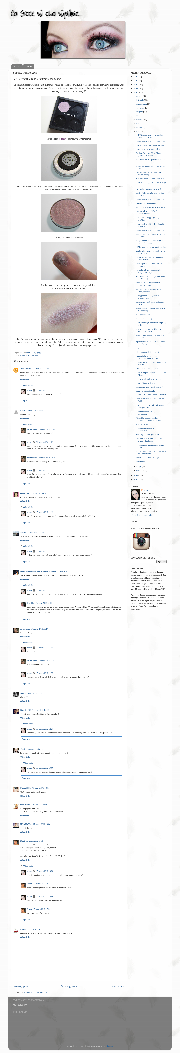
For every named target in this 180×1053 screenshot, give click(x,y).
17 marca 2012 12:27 (44, 729)
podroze (28, 66)
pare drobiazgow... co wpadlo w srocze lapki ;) (149, 173)
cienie (22, 356)
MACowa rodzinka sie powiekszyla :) (151, 247)
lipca (138, 116)
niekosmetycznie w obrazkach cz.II (150, 199)
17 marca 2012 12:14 (33, 693)
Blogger (109, 1046)
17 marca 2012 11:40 (44, 648)
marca (139, 131)
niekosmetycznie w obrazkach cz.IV (150, 141)
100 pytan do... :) (143, 315)
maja (138, 123)
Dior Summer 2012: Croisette (148, 352)
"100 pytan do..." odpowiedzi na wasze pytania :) (149, 296)
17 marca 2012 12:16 (46, 660)
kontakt (17, 66)
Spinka (23, 532)
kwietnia (140, 127)
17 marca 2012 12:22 (40, 710)
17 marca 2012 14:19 (34, 841)
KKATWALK (26, 824)
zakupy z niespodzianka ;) (146, 391)
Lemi (22, 410)
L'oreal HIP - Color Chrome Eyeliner (151, 395)
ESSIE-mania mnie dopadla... (148, 368)
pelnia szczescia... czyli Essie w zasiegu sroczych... (149, 330)
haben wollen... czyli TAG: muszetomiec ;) (147, 212)
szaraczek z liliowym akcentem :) (149, 387)
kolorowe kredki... (143, 424)
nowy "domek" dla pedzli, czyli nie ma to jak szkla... (150, 241)
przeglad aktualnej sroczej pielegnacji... (146, 429)
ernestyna (24, 493)
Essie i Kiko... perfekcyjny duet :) (149, 383)
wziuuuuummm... (143, 461)
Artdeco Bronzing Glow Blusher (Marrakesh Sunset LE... (149, 154)
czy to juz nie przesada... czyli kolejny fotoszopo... (148, 271)
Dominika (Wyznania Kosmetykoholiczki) (38, 571)
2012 (136, 92)
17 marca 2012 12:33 (44, 673)
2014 (136, 85)
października (141, 104)
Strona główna (69, 986)
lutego (139, 466)
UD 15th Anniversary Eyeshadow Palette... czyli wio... (149, 136)
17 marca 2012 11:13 (46, 457)
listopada (140, 100)
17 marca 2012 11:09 (44, 442)
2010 (136, 479)
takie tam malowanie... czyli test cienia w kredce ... (149, 439)
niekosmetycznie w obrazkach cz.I (150, 230)
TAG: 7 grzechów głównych (147, 434)
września (140, 108)
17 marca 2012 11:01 (38, 493)
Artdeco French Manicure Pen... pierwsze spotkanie (149, 284)
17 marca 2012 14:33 (41, 884)
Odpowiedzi (28, 385)
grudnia (139, 96)
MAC (28, 356)
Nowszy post (20, 986)
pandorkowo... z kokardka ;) (147, 457)
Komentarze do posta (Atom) (35, 992)
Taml (22, 749)
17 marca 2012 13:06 (44, 768)
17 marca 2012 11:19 (65, 571)
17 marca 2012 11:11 (44, 512)
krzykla (30, 603)
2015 (136, 81)
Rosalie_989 (25, 710)
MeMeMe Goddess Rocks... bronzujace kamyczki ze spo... (149, 419)
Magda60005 (25, 788)
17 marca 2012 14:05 (39, 805)
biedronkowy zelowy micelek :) (149, 149)
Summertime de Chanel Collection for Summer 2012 (150, 303)
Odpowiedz (25, 379)
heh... (138, 348)
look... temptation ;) (144, 318)
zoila (22, 693)
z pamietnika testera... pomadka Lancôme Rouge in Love (148, 357)
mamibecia (25, 805)
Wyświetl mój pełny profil (141, 515)
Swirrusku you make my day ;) (148, 189)
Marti (22, 841)
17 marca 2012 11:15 (44, 390)
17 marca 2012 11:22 (44, 470)
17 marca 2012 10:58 (41, 368)
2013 (136, 88)
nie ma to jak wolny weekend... (148, 379)
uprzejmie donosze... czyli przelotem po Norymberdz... (151, 452)
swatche (35, 356)
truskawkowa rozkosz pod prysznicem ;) (146, 412)
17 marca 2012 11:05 (46, 429)
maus (29, 390)
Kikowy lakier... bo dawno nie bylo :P (151, 145)
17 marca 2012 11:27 (39, 629)
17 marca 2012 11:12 (44, 551)
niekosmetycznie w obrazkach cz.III (150, 179)
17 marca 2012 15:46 (44, 896)
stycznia (140, 470)
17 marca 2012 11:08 (35, 532)
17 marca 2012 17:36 (41, 909)
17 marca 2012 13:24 (40, 788)
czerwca (140, 120)
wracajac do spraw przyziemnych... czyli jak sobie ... (150, 290)
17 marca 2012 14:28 (44, 871)
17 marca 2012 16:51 (35, 929)
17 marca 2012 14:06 (41, 824)
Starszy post (117, 986)
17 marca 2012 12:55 (34, 749)
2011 (136, 475)
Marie (23, 929)
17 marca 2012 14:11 (43, 603)
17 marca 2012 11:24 (44, 590)
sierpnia (139, 112)
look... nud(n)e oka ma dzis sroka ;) (150, 207)
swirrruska (32, 429)
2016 (136, 77)
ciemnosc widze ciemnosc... (147, 203)
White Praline (26, 368)
